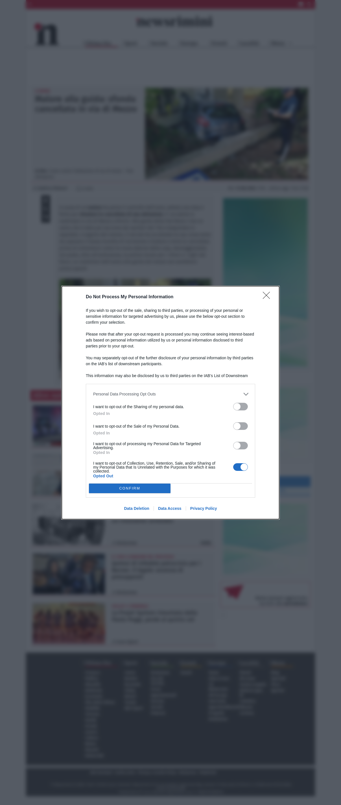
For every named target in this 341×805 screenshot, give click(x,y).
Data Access (170, 508)
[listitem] (170, 394)
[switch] (240, 406)
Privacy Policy (203, 508)
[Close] (268, 297)
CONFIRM (129, 488)
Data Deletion (136, 508)
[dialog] (170, 402)
